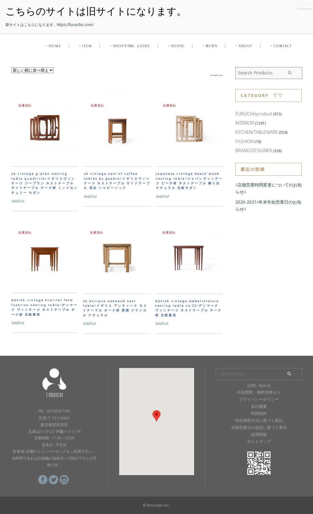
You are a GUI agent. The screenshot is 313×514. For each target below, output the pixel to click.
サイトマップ (259, 441)
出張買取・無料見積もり (259, 392)
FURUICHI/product (253, 114)
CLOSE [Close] (305, 4)
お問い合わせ (259, 385)
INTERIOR (244, 123)
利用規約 (259, 413)
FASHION (244, 141)
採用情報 (259, 434)
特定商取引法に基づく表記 (259, 420)
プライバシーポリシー (259, 399)
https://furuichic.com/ (75, 24)
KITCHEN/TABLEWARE (256, 132)
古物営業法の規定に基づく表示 (259, 427)
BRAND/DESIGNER (253, 150)
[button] (156, 416)
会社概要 (259, 406)
